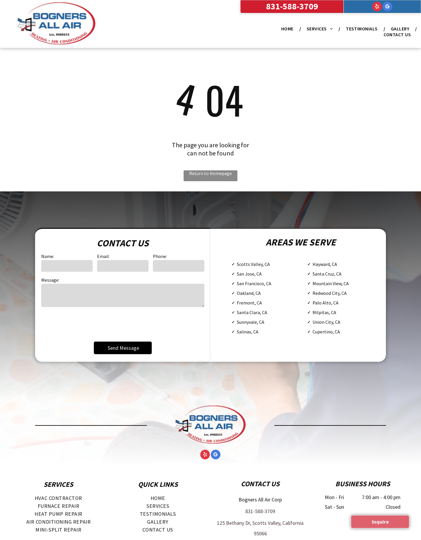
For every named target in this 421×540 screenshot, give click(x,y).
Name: (47, 256)
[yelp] (377, 7)
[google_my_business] (387, 7)
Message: (50, 280)
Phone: (160, 256)
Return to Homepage (210, 173)
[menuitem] (288, 29)
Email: (103, 256)
